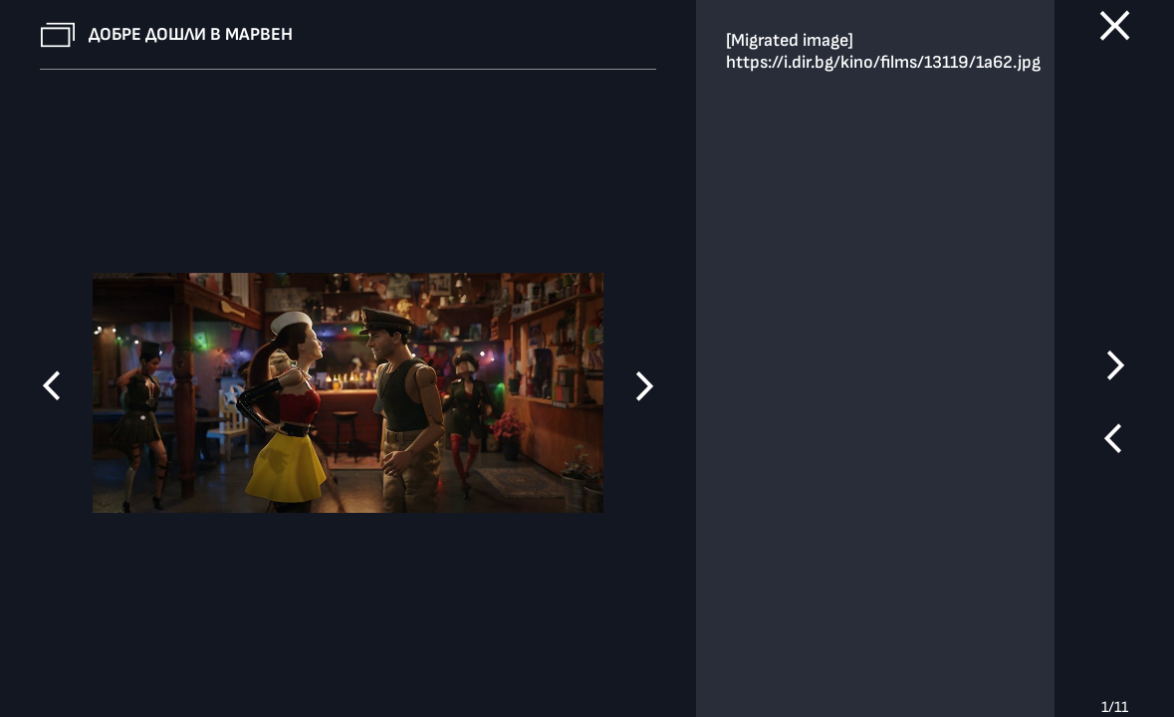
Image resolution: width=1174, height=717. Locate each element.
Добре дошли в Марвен (191, 34)
